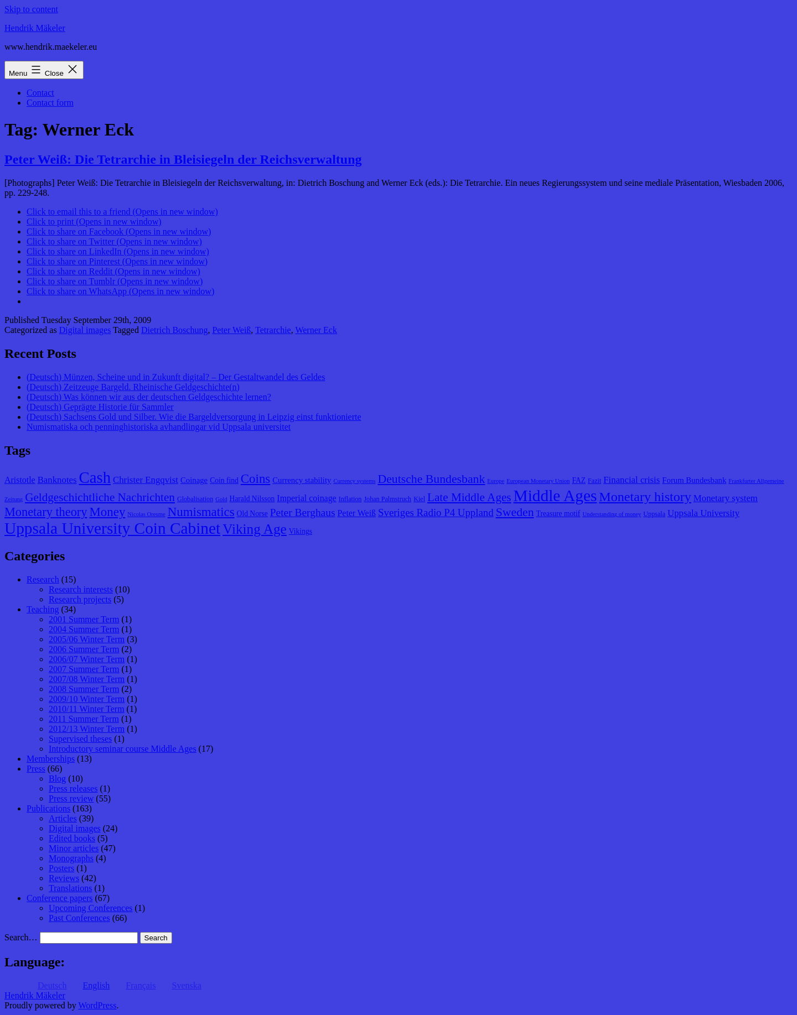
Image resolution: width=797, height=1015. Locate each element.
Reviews (64, 878)
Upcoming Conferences (91, 908)
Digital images (85, 330)
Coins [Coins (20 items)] (255, 479)
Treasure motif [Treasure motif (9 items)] (558, 513)
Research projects (80, 599)
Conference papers (60, 898)
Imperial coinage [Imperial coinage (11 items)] (306, 498)
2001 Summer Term (84, 619)
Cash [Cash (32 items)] (95, 477)
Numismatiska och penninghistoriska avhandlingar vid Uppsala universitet (159, 426)
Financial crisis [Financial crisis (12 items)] (631, 480)
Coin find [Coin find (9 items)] (224, 480)
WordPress (97, 1005)
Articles (63, 818)
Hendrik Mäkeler (34, 28)
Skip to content (31, 9)
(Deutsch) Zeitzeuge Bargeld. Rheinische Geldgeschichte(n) (133, 387)
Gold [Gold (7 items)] (221, 499)
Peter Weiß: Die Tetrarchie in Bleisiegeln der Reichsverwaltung (182, 159)
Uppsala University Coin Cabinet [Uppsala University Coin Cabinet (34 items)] (112, 528)
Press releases (73, 788)
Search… (21, 937)
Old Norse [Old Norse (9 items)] (252, 513)
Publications (48, 808)
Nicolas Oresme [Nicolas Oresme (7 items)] (146, 514)
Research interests (81, 589)
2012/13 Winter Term (87, 728)
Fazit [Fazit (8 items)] (594, 481)
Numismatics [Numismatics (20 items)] (201, 512)
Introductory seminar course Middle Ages (122, 748)
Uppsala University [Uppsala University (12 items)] (703, 513)
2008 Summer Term (84, 689)
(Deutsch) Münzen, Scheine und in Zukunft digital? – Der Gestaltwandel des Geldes (176, 377)
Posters (61, 868)
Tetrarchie (273, 330)
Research (43, 579)
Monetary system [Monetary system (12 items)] (726, 498)
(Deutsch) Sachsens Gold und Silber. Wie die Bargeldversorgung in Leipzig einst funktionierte (194, 416)
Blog (57, 778)
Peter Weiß (231, 330)
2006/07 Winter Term (87, 659)
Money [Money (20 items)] (107, 512)
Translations (70, 888)
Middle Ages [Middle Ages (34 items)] (555, 495)
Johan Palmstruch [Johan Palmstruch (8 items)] (387, 499)
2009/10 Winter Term (87, 699)
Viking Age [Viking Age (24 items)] (254, 529)
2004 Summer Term (84, 629)
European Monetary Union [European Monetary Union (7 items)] (538, 481)
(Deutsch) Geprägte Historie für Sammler (100, 407)
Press (36, 768)
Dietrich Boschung (174, 330)
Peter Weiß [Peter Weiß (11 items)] (356, 513)
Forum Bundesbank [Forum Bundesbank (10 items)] (694, 480)
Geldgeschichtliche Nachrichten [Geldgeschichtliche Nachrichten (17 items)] (100, 497)
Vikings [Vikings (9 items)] (300, 531)
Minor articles (74, 848)
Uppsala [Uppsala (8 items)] (654, 514)
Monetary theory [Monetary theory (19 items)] (45, 512)
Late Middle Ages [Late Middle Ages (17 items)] (469, 497)
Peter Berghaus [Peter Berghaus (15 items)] (302, 512)
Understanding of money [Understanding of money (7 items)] (611, 514)
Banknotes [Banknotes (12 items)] (57, 480)
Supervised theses (80, 738)
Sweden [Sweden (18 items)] (515, 512)
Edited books (72, 838)
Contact (40, 92)
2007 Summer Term (84, 669)
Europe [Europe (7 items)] (495, 481)
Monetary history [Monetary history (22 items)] (645, 497)
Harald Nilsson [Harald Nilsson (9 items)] (252, 499)
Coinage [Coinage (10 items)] (194, 480)
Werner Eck (316, 330)
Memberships (51, 758)
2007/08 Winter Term (87, 679)
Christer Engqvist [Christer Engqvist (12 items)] (145, 480)
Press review (71, 798)
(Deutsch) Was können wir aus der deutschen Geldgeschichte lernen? (149, 397)
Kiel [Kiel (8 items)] (419, 499)
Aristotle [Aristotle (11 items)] (19, 480)
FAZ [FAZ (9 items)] (579, 480)
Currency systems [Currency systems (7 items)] (354, 481)
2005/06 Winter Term (87, 639)
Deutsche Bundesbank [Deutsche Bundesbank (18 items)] (431, 479)
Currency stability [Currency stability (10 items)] (301, 480)
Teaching (43, 609)
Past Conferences (79, 918)
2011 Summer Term (84, 718)
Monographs (71, 858)
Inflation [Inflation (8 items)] (350, 499)
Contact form (50, 102)
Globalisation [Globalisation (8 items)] (195, 499)
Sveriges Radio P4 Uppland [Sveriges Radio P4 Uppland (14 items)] (436, 512)
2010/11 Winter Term (87, 709)
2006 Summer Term (84, 649)
